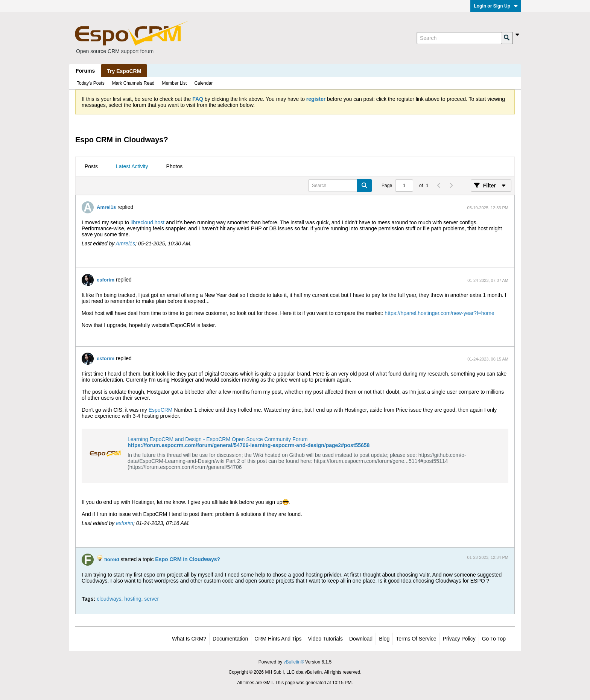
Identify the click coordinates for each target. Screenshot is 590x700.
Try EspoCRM (124, 71)
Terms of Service (416, 639)
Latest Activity (132, 166)
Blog (384, 639)
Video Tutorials (325, 639)
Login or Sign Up (496, 6)
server (151, 599)
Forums (85, 71)
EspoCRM (161, 410)
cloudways (109, 599)
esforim (105, 280)
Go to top (494, 639)
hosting (132, 599)
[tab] (91, 167)
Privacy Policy (459, 639)
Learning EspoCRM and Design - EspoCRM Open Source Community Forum (218, 439)
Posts (91, 166)
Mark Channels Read (133, 83)
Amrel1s (106, 207)
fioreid (111, 559)
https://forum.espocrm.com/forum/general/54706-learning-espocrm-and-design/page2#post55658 (249, 445)
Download (361, 639)
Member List (174, 83)
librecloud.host (147, 222)
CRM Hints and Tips (277, 639)
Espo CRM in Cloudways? (187, 559)
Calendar (203, 83)
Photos (174, 166)
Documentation (230, 639)
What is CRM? (189, 639)
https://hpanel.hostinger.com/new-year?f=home (439, 313)
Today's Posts (91, 83)
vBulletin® (294, 662)
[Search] (459, 38)
